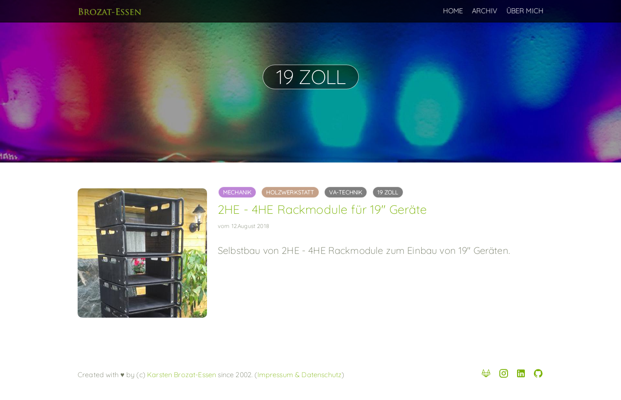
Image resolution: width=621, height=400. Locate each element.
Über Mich (524, 10)
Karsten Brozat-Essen (180, 374)
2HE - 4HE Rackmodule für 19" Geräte (322, 209)
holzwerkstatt (290, 192)
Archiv (485, 10)
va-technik (346, 192)
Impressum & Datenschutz (299, 374)
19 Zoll (387, 192)
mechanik (237, 192)
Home (453, 10)
